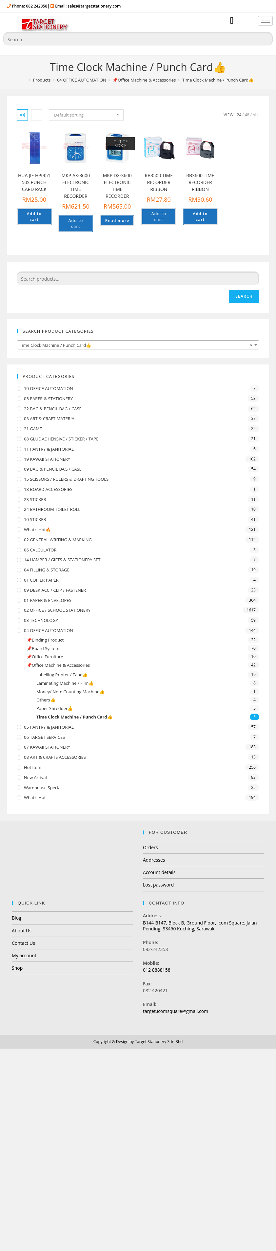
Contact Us (23, 943)
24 (239, 115)
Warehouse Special (43, 788)
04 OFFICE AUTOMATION (48, 630)
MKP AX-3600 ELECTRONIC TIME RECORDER (76, 185)
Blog (16, 918)
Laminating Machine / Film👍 (65, 683)
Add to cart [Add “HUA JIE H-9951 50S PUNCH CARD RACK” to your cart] (34, 216)
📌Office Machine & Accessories (58, 665)
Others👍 (45, 700)
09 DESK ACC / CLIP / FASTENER (55, 590)
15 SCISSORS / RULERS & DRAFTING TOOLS (66, 479)
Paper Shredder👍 (54, 708)
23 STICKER (35, 499)
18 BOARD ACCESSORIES (48, 489)
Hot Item (32, 767)
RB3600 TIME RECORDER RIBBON (200, 182)
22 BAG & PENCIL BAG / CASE (53, 409)
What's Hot (35, 797)
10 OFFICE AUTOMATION (48, 388)
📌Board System (43, 648)
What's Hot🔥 (37, 529)
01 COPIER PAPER (41, 580)
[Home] (24, 80)
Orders (150, 847)
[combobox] (138, 344)
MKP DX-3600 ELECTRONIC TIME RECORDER (117, 185)
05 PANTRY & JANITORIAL (49, 727)
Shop (17, 968)
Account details (159, 872)
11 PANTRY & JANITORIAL (49, 449)
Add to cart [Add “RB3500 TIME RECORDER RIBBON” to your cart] (158, 216)
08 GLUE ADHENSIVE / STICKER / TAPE (61, 439)
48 (247, 115)
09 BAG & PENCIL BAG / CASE (53, 469)
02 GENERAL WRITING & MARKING (58, 540)
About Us (21, 930)
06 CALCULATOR (40, 550)
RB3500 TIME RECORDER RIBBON (159, 182)
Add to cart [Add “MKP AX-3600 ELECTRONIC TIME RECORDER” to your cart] (75, 223)
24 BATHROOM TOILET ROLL (52, 509)
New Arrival (35, 777)
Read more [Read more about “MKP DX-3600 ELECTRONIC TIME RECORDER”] (117, 220)
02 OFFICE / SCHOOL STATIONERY (57, 610)
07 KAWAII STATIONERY (47, 747)
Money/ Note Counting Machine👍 (70, 692)
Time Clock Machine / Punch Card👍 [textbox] (136, 345)
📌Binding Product (45, 640)
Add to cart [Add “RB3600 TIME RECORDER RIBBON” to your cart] (200, 216)
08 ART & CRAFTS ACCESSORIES (55, 757)
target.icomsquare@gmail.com (175, 1011)
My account (24, 955)
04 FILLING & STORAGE (46, 570)
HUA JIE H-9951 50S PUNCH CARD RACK (34, 182)
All (256, 115)
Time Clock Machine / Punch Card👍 (74, 717)
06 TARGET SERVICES (44, 737)
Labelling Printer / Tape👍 (62, 675)
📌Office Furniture (45, 657)
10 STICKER (35, 519)
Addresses (154, 860)
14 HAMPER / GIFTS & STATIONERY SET (62, 560)
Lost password (158, 885)
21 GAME (33, 429)
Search (244, 296)
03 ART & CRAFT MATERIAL (50, 418)
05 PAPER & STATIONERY (48, 398)
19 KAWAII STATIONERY (47, 459)
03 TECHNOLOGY (41, 620)
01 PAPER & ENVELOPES (47, 600)
